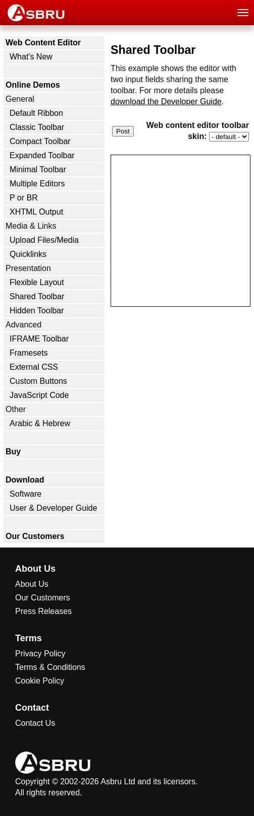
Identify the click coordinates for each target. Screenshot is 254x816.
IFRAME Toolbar (39, 338)
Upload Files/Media (44, 240)
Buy (13, 451)
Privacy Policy (40, 653)
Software (25, 494)
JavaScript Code (39, 395)
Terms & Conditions (50, 667)
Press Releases (43, 611)
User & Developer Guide (53, 508)
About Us (31, 584)
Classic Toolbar (37, 127)
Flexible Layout (37, 282)
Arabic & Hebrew (40, 423)
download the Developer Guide (166, 101)
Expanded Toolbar (42, 155)
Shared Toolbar (37, 296)
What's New (31, 56)
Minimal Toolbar (38, 169)
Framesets (29, 353)
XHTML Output (36, 212)
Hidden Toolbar (37, 310)
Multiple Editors (37, 183)
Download (25, 479)
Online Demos (33, 85)
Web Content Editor (43, 42)
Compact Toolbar (40, 141)
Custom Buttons (38, 381)
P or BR (24, 197)
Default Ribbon (36, 113)
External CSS (34, 367)
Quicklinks (28, 254)
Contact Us (35, 723)
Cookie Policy (39, 680)
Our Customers (35, 536)
